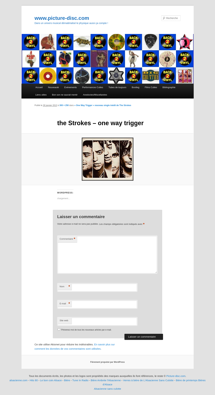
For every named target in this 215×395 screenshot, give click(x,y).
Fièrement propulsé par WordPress (107, 362)
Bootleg (135, 87)
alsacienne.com (18, 380)
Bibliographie (168, 87)
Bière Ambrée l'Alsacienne (106, 380)
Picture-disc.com (175, 375)
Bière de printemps (186, 380)
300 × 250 (64, 105)
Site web (64, 320)
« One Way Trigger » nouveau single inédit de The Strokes (102, 105)
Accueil (39, 87)
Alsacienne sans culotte (107, 388)
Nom (65, 286)
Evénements (70, 87)
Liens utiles (41, 94)
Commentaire (67, 239)
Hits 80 (34, 380)
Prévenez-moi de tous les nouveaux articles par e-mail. (86, 330)
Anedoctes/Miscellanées (95, 94)
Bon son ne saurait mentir (64, 94)
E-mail (65, 303)
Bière (67, 380)
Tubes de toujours (117, 87)
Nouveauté (53, 87)
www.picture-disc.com (62, 18)
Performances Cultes (92, 87)
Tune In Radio (80, 380)
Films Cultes (151, 87)
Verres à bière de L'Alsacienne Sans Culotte (148, 380)
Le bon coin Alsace (51, 380)
